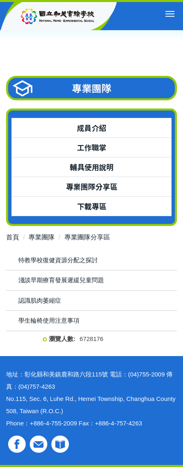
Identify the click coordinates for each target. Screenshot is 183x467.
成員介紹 (91, 127)
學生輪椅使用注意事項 (48, 320)
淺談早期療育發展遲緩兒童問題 (61, 280)
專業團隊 (42, 237)
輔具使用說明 (92, 167)
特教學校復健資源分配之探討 (58, 260)
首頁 (12, 237)
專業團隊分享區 (91, 186)
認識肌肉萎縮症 (39, 300)
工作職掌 (91, 147)
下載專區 (91, 206)
